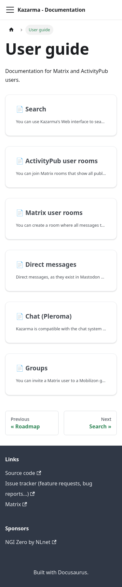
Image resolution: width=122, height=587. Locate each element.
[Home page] (11, 30)
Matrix (16, 504)
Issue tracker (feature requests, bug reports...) (48, 488)
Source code (23, 473)
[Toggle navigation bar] (10, 10)
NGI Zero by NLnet (30, 542)
